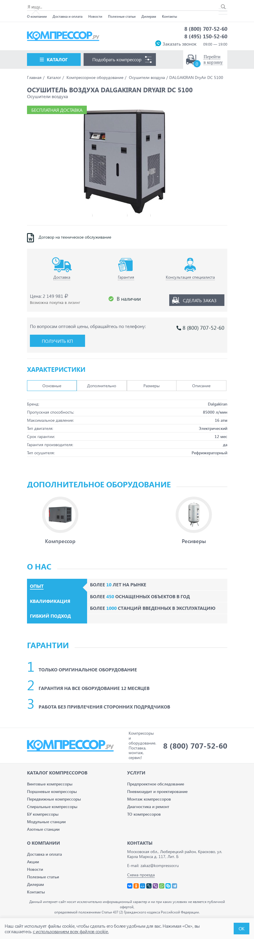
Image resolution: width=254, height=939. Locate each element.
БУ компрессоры (43, 814)
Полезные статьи (122, 16)
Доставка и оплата (67, 16)
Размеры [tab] (151, 385)
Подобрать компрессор (116, 59)
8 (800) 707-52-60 (205, 28)
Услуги (136, 772)
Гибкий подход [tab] (50, 616)
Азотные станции (43, 829)
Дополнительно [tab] (101, 385)
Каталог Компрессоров (57, 772)
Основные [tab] (51, 385)
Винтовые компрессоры (50, 784)
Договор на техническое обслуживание (75, 237)
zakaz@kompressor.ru (159, 865)
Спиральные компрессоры (52, 806)
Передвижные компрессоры (54, 799)
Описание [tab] (201, 385)
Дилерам (148, 16)
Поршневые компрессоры (52, 791)
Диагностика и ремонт (148, 806)
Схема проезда (141, 874)
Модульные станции (46, 821)
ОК (241, 928)
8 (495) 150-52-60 (205, 36)
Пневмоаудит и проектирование (157, 791)
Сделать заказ (200, 300)
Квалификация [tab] (50, 601)
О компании (37, 16)
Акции (33, 861)
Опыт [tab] (37, 586)
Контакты (169, 16)
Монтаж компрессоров (149, 799)
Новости (95, 16)
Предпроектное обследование (155, 784)
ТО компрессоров (144, 814)
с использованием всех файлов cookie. (71, 931)
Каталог (57, 59)
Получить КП (57, 341)
